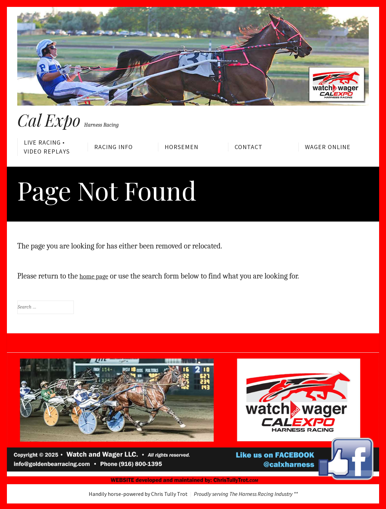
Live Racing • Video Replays (47, 146)
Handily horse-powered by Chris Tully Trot (138, 492)
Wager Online (327, 147)
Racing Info (113, 147)
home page (96, 274)
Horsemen (181, 147)
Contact (249, 147)
